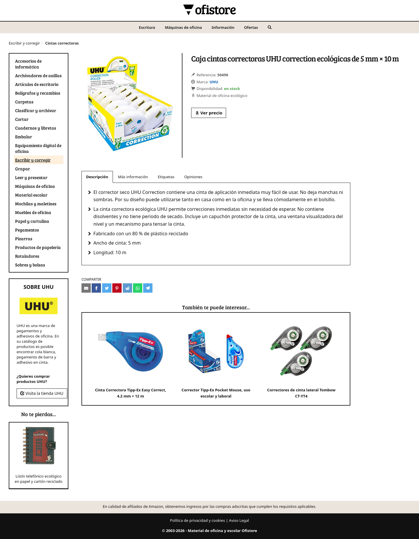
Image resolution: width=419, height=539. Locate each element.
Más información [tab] (133, 176)
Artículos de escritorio (36, 84)
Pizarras (23, 238)
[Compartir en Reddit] (127, 288)
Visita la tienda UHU (41, 393)
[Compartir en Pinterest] (117, 288)
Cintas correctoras (62, 43)
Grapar (22, 169)
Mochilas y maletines (35, 203)
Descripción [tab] (97, 176)
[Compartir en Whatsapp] (137, 288)
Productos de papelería (38, 247)
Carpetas (24, 102)
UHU (214, 81)
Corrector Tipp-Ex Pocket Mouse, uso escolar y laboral (216, 359)
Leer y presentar (31, 177)
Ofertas (251, 27)
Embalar (23, 136)
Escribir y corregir (24, 43)
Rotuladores (27, 256)
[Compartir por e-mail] (86, 288)
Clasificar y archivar (35, 110)
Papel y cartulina (32, 221)
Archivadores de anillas (38, 75)
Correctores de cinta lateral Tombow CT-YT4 (301, 359)
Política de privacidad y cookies (197, 520)
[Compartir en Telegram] (147, 288)
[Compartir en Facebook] (96, 288)
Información (223, 27)
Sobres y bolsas (30, 265)
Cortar (22, 119)
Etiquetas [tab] (166, 176)
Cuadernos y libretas (35, 128)
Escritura (147, 27)
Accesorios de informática (28, 64)
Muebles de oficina (33, 212)
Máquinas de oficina (183, 27)
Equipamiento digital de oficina (38, 148)
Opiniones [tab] (193, 176)
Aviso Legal (239, 520)
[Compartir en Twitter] (106, 288)
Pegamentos (27, 230)
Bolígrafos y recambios (37, 93)
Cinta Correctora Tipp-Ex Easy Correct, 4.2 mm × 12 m (130, 359)
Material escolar (31, 195)
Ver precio (208, 113)
